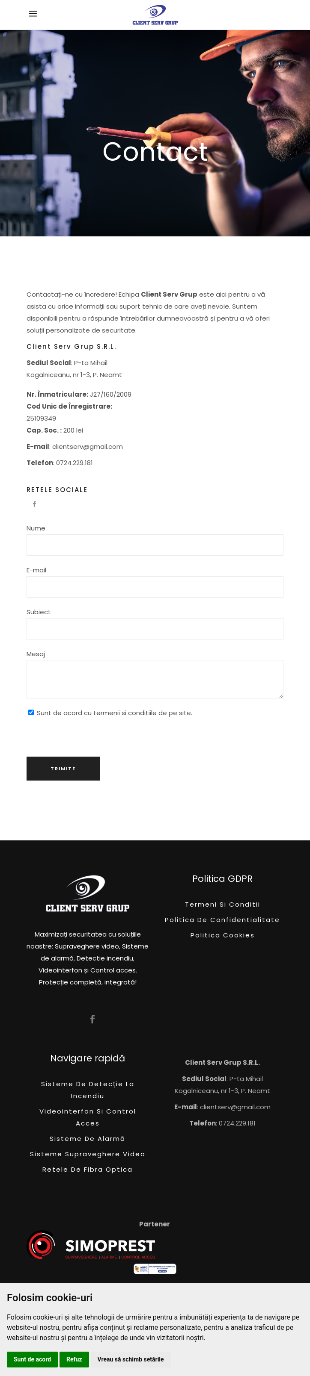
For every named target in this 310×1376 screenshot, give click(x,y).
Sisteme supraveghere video (88, 1153)
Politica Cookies (223, 935)
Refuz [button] (74, 1359)
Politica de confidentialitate (222, 919)
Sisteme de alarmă (87, 1138)
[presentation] (92, 735)
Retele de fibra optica (87, 1169)
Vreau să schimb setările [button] (131, 1359)
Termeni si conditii (222, 904)
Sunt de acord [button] (32, 1359)
